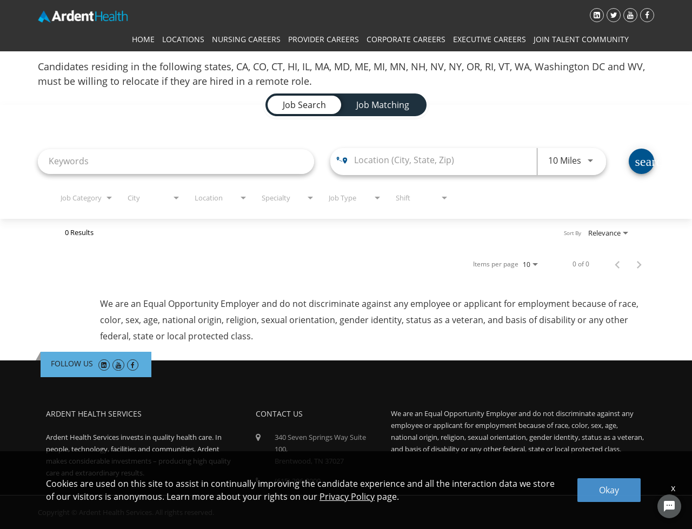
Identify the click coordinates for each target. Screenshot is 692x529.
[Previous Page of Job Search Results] (617, 264)
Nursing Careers (246, 39)
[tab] (304, 105)
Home (143, 39)
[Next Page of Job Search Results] (639, 264)
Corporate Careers (406, 39)
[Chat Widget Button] (669, 506)
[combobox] (176, 161)
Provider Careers (323, 39)
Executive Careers (489, 39)
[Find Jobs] (641, 161)
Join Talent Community (581, 39)
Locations (183, 39)
